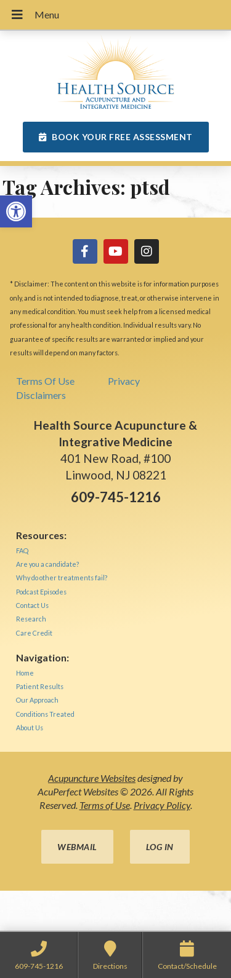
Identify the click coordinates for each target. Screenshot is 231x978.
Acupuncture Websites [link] (92, 778)
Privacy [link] (124, 381)
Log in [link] (160, 847)
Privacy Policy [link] (162, 805)
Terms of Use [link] (104, 805)
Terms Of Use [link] (45, 381)
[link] (16, 211)
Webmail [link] (77, 847)
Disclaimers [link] (41, 395)
